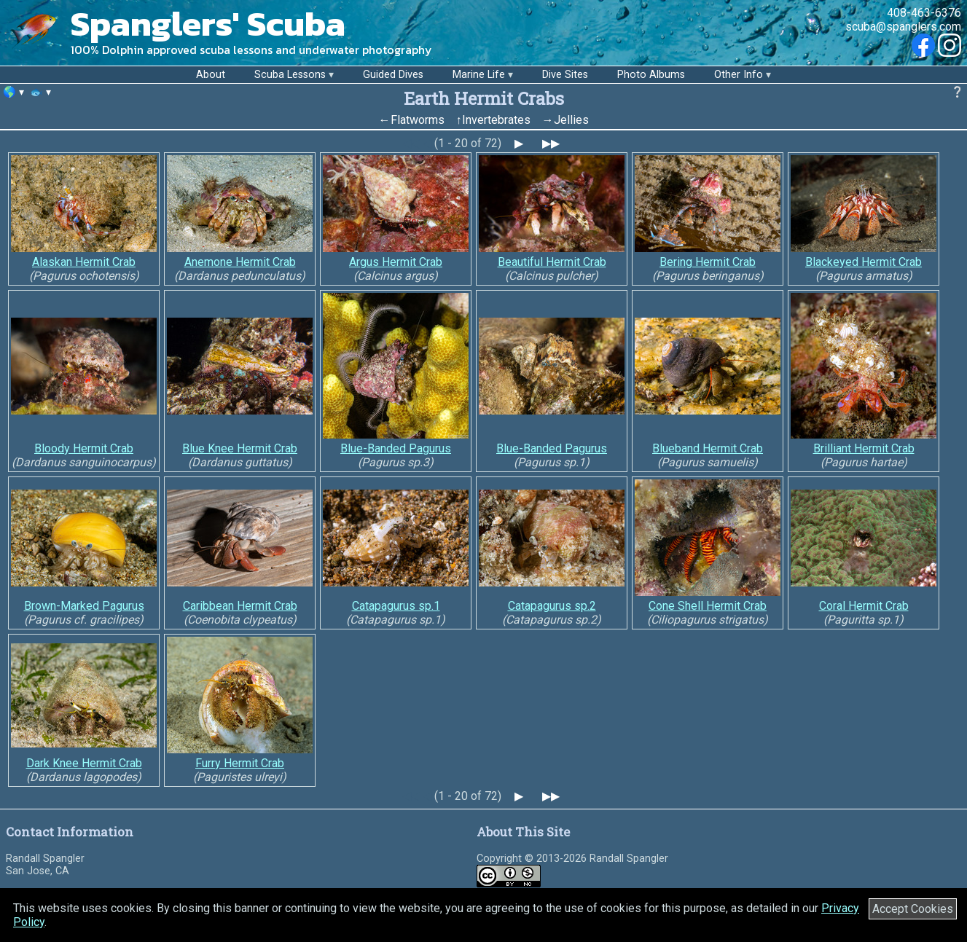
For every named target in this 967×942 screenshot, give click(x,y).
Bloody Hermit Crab (83, 448)
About (210, 74)
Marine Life (479, 74)
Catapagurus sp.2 (552, 606)
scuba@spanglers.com (903, 27)
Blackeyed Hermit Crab (863, 262)
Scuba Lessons (290, 74)
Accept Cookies (912, 909)
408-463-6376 (924, 13)
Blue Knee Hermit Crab (239, 448)
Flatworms (418, 120)
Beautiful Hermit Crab (552, 262)
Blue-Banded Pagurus (395, 448)
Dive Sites (565, 74)
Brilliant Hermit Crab (864, 448)
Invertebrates (496, 120)
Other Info (738, 74)
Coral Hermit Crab (864, 606)
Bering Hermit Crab (707, 262)
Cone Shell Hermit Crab (708, 606)
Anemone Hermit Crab (240, 262)
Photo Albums (651, 74)
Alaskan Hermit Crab (84, 262)
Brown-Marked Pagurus (84, 606)
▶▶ (551, 143)
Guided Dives (393, 74)
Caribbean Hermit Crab (240, 606)
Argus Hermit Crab (395, 262)
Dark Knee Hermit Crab (84, 763)
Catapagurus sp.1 (396, 606)
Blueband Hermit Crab (707, 448)
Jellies (571, 120)
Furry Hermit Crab (239, 763)
